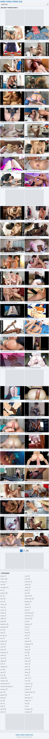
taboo (27, 667)
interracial (4, 689)
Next (27, 550)
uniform (28, 689)
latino (27, 579)
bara (3, 590)
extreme (3, 644)
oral (27, 621)
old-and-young (29, 613)
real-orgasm (29, 644)
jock (3, 701)
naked (27, 604)
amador (3, 576)
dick (3, 630)
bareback (4, 593)
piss (27, 630)
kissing (3, 709)
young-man (29, 709)
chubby (3, 613)
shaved (27, 658)
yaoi (27, 703)
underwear (28, 686)
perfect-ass (28, 624)
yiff (26, 706)
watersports (28, 698)
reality (27, 647)
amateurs (4, 582)
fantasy (3, 655)
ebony (3, 633)
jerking (3, 698)
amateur (4, 579)
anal (3, 585)
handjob (4, 678)
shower (27, 664)
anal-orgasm (4, 587)
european (4, 641)
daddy (3, 621)
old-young (28, 618)
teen (27, 675)
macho (27, 590)
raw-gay (28, 641)
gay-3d (3, 672)
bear (3, 602)
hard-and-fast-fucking (7, 686)
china (3, 607)
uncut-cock (29, 684)
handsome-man (5, 684)
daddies (3, 618)
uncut (27, 681)
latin (27, 576)
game (3, 664)
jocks (3, 703)
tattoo (27, 669)
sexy (27, 655)
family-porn (4, 652)
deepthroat (4, 627)
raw (27, 638)
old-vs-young (29, 616)
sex (27, 652)
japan (3, 692)
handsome (4, 681)
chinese (3, 610)
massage (28, 602)
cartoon (4, 604)
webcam (28, 701)
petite (27, 627)
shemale (28, 661)
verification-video (30, 692)
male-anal (28, 596)
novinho (28, 607)
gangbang (4, 667)
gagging (3, 661)
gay (3, 669)
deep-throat (5, 624)
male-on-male (29, 599)
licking (28, 585)
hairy (3, 675)
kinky (3, 706)
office (27, 610)
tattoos (27, 672)
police (27, 635)
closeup (3, 616)
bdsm (3, 599)
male (27, 593)
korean (3, 712)
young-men (28, 712)
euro (3, 638)
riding (27, 650)
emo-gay (4, 635)
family (3, 650)
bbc (3, 596)
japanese (4, 695)
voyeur (27, 695)
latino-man (28, 582)
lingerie (28, 587)
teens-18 (28, 678)
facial (3, 647)
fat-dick (3, 658)
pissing (27, 633)
